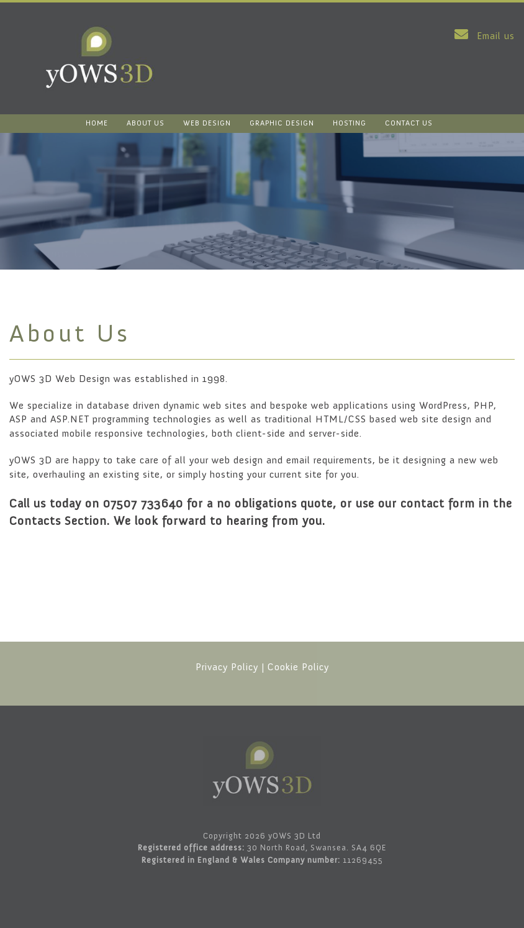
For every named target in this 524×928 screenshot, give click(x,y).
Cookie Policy (298, 667)
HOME (97, 123)
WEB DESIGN (207, 123)
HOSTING (349, 123)
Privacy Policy (227, 667)
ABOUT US (146, 123)
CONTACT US (409, 123)
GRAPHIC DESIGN (282, 123)
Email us (482, 36)
